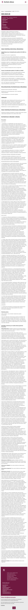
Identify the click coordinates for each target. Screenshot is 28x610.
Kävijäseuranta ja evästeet (7, 589)
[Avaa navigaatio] (25, 2)
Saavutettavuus (5, 584)
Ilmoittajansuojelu (6, 587)
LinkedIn (4, 590)
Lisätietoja (3, 605)
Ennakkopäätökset (8, 11)
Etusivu (2, 11)
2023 (13, 11)
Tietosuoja (4, 586)
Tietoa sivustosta (5, 588)
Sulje (14, 607)
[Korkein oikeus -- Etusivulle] (7, 2)
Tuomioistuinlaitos (6, 591)
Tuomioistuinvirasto (6, 593)
